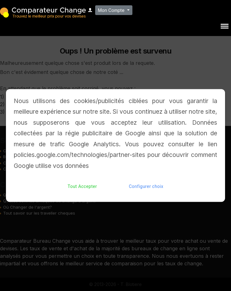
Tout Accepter (82, 186)
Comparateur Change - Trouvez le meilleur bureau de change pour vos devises (43, 12)
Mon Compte (112, 10)
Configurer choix (146, 186)
